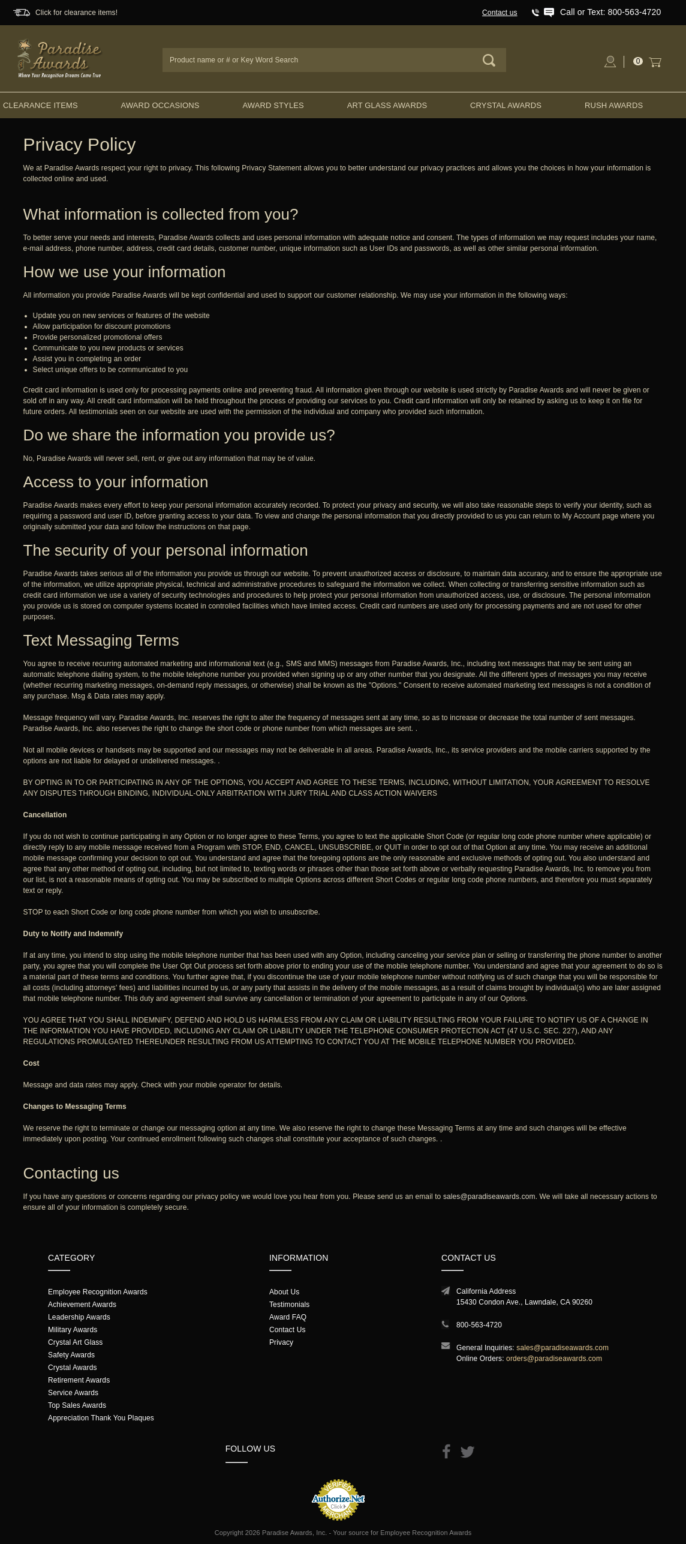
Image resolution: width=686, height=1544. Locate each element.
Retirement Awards (79, 1380)
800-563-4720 (479, 1325)
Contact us (499, 12)
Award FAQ (287, 1317)
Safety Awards (71, 1355)
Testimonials (289, 1304)
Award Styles (272, 105)
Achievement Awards (82, 1304)
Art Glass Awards (387, 105)
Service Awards (73, 1393)
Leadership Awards (79, 1317)
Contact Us (287, 1330)
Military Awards (72, 1330)
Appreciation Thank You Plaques (101, 1418)
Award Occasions (160, 105)
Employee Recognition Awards (98, 1292)
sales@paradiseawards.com (489, 1196)
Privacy (281, 1342)
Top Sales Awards (77, 1405)
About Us (284, 1292)
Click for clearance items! (76, 12)
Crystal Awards (505, 105)
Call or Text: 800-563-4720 (610, 12)
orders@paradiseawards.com (554, 1358)
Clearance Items (40, 105)
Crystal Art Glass (75, 1342)
